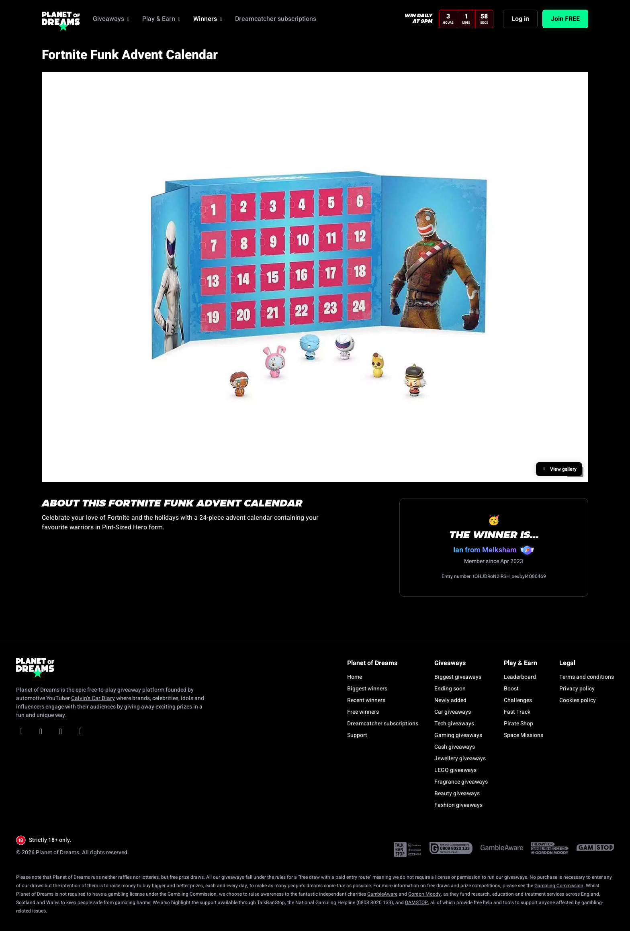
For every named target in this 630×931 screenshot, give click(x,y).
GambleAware (382, 894)
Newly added (450, 700)
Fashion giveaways (458, 805)
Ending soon (450, 688)
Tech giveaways (454, 723)
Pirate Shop (518, 723)
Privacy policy (577, 688)
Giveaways (111, 19)
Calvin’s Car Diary (93, 698)
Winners (207, 19)
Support (357, 735)
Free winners (363, 712)
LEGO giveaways (455, 770)
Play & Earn (161, 19)
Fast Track (517, 712)
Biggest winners (367, 688)
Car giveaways (452, 712)
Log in (520, 19)
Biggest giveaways (457, 677)
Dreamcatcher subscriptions (382, 723)
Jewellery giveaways (460, 758)
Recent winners (366, 700)
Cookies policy (577, 700)
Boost (511, 688)
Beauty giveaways (457, 793)
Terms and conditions (586, 677)
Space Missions (523, 735)
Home (354, 677)
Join (565, 19)
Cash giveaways (454, 747)
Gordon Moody (424, 894)
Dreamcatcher (275, 19)
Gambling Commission (558, 885)
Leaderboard (520, 677)
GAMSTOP (416, 902)
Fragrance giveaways (461, 782)
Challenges (518, 700)
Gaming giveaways (458, 735)
